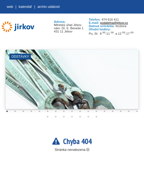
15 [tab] (120, 111)
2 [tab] (15, 111)
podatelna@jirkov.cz (114, 22)
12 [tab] (96, 111)
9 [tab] (72, 111)
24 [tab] (96, 116)
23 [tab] (88, 116)
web (10, 7)
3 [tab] (23, 111)
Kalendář (25, 7)
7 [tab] (55, 111)
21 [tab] (72, 116)
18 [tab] (47, 116)
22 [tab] (80, 116)
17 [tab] (137, 111)
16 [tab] (129, 111)
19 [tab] (55, 116)
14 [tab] (112, 111)
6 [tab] (47, 111)
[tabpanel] (72, 82)
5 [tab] (39, 111)
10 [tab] (80, 111)
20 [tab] (64, 116)
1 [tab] (7, 111)
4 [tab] (31, 111)
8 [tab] (64, 111)
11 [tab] (88, 111)
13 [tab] (104, 111)
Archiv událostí (48, 7)
